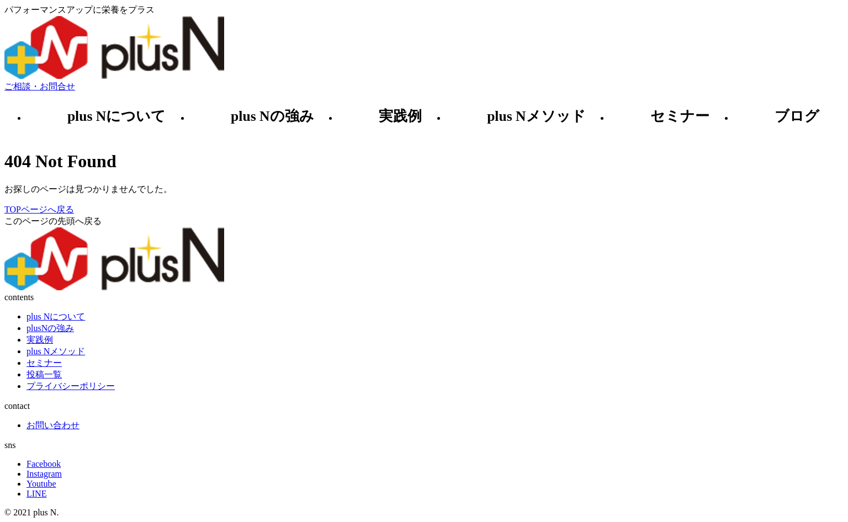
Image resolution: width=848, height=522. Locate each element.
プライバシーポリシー (70, 386)
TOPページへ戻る (39, 209)
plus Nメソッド (536, 116)
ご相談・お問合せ (39, 86)
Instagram (44, 473)
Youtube (41, 483)
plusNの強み (50, 328)
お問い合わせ (53, 425)
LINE (36, 493)
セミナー (679, 116)
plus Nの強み (272, 116)
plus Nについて (116, 116)
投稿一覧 (44, 374)
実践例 (400, 116)
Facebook (43, 463)
